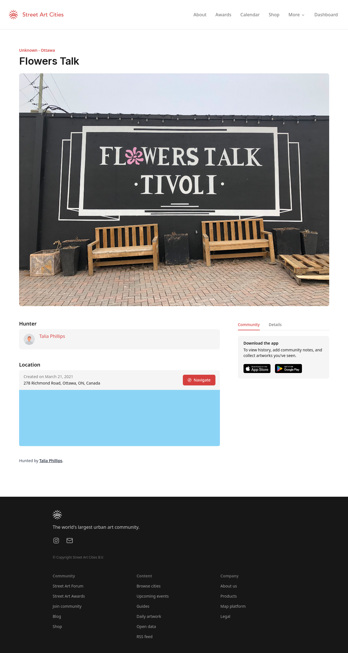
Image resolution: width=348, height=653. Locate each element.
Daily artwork (149, 616)
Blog (57, 616)
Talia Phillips (52, 336)
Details (275, 324)
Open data (146, 626)
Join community (67, 606)
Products (228, 596)
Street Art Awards (69, 596)
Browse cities (149, 586)
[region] (119, 418)
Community (249, 324)
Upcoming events (153, 596)
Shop (57, 626)
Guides (143, 606)
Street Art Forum (68, 586)
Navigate (198, 380)
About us (228, 586)
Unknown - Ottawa (37, 50)
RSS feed (145, 636)
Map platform (233, 606)
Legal (225, 616)
